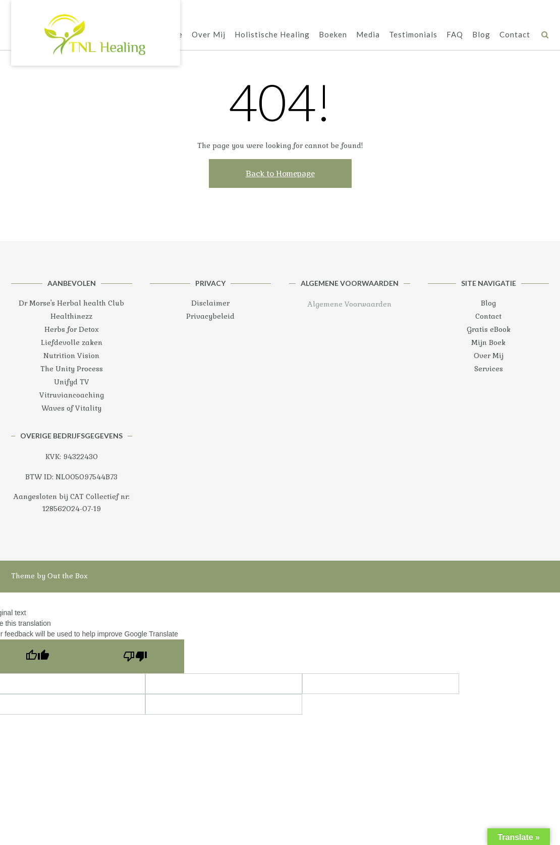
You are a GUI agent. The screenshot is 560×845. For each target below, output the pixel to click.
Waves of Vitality (71, 408)
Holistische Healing (272, 34)
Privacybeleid (210, 316)
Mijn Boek (488, 342)
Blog (481, 34)
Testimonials (413, 34)
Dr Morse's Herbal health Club (71, 303)
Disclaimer (210, 303)
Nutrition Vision (71, 355)
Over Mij (209, 34)
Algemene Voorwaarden (349, 304)
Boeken (333, 34)
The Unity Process (71, 368)
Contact (514, 34)
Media (368, 34)
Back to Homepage (280, 173)
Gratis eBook (489, 329)
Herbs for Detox (71, 329)
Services (488, 368)
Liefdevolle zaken (71, 342)
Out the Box (67, 575)
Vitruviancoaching (71, 395)
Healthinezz (71, 316)
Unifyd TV (71, 381)
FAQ (454, 34)
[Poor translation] (135, 656)
